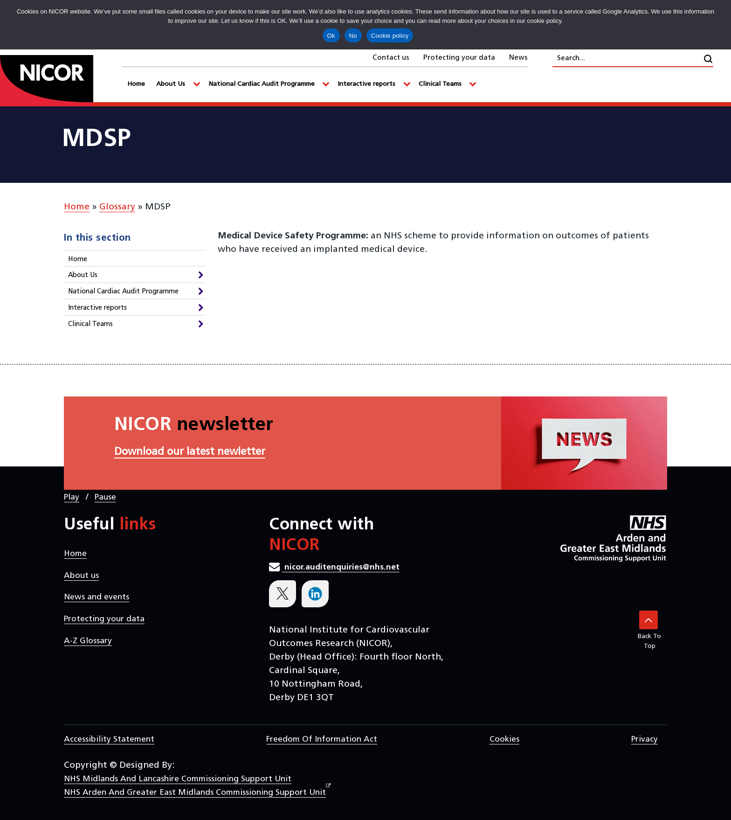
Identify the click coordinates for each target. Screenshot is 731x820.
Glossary (117, 207)
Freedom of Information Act (321, 740)
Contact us (390, 58)
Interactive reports (97, 308)
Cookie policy (390, 35)
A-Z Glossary (88, 641)
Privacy (644, 740)
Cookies (504, 740)
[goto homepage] (61, 80)
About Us (82, 275)
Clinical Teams (90, 324)
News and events (96, 597)
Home (77, 207)
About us (81, 576)
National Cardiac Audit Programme (123, 291)
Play (71, 497)
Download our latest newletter (189, 452)
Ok (331, 35)
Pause (105, 497)
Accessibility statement (109, 740)
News (518, 58)
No (353, 35)
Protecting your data (459, 58)
